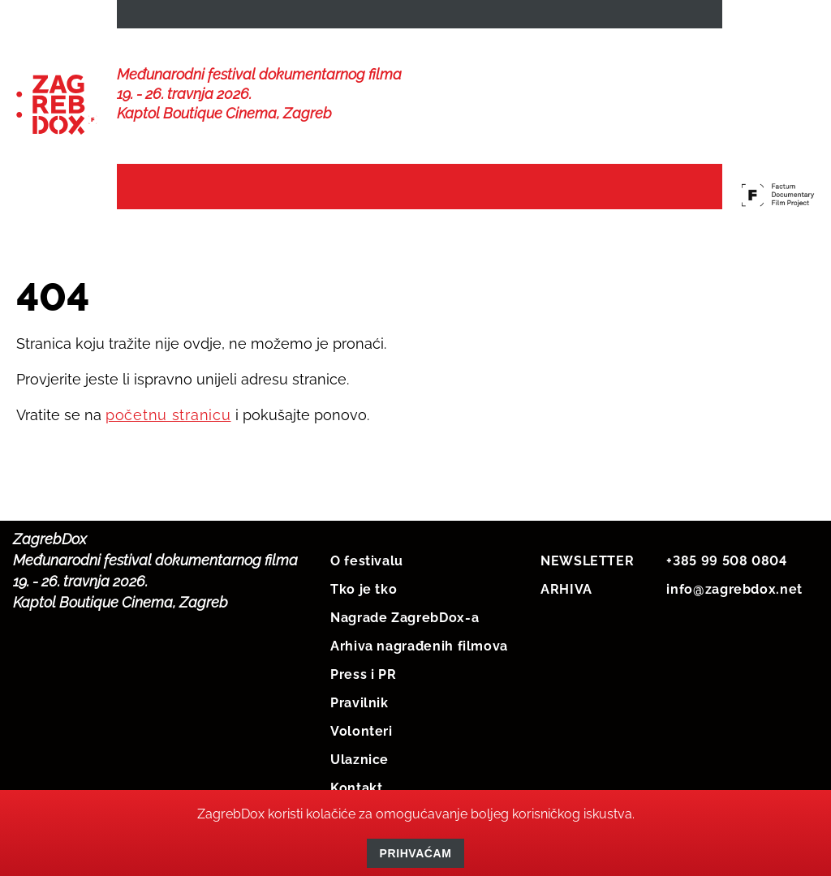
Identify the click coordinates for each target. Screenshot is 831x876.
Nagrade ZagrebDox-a (404, 630)
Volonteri (361, 744)
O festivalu (366, 574)
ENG (694, 17)
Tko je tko (363, 602)
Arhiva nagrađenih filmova (419, 659)
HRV (639, 17)
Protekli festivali (613, 196)
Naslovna (167, 187)
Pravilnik (359, 716)
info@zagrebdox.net (734, 602)
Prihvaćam (416, 853)
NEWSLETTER (176, 17)
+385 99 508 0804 (726, 574)
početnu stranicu (168, 427)
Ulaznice (359, 772)
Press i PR (363, 687)
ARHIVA (566, 602)
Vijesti (256, 187)
